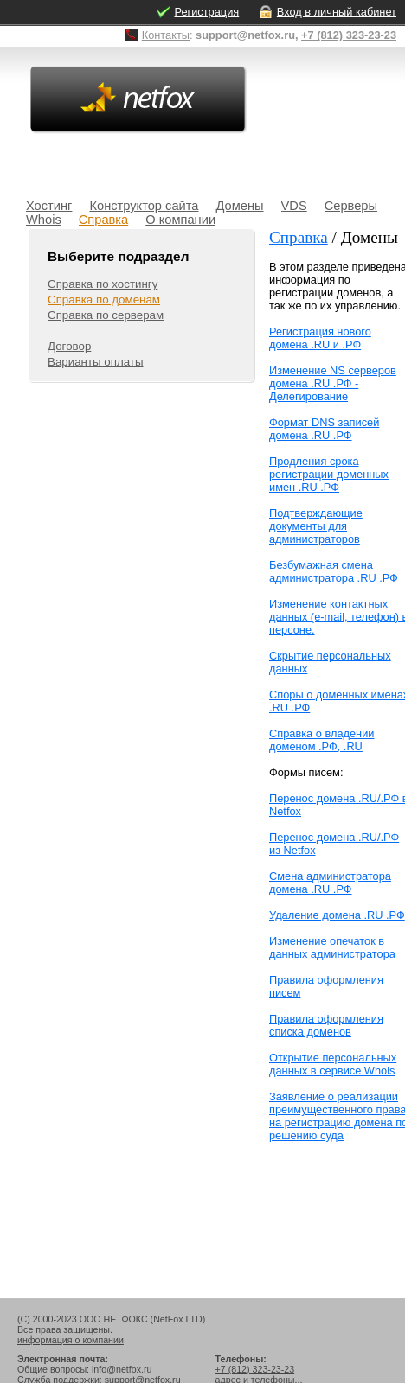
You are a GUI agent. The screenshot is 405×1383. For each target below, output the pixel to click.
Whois (43, 219)
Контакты (166, 35)
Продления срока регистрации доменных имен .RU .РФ (329, 474)
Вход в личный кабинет (336, 11)
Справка (104, 219)
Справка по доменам (104, 299)
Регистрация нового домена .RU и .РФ (320, 338)
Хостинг (49, 206)
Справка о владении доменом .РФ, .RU (321, 740)
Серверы (351, 206)
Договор (69, 346)
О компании (180, 219)
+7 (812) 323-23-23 (348, 35)
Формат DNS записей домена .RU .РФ (324, 429)
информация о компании (70, 1340)
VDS (294, 206)
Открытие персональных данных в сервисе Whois (332, 1064)
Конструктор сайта (143, 206)
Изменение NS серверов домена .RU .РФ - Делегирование (332, 383)
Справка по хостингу (103, 283)
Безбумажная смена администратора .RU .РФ (333, 571)
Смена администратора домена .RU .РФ (330, 882)
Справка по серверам (106, 315)
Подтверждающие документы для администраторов (316, 526)
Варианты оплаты (96, 361)
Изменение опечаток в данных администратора (332, 947)
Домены (239, 206)
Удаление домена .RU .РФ (337, 914)
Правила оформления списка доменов (326, 1025)
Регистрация (206, 11)
